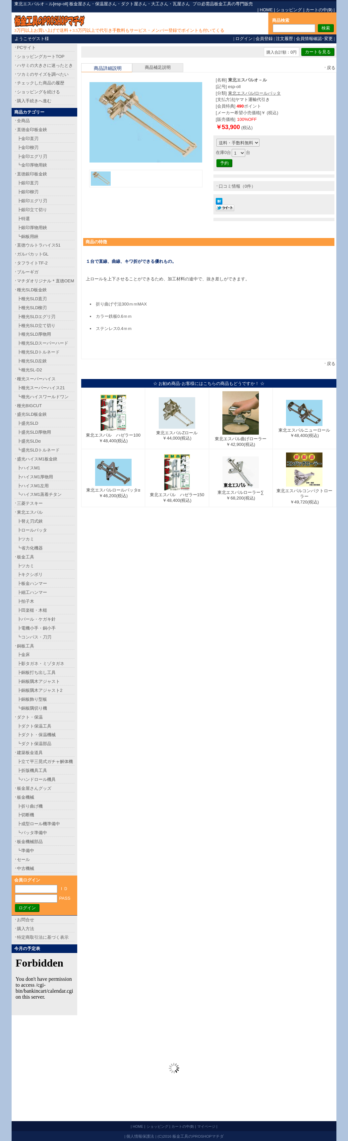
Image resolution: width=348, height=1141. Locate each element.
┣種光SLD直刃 (32, 298)
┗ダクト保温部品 (34, 743)
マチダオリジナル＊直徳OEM (45, 280)
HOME (266, 9)
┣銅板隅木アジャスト (38, 681)
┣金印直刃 (27, 138)
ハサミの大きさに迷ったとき (45, 65)
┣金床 (23, 654)
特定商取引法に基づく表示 (43, 937)
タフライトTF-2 (32, 263)
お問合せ (25, 919)
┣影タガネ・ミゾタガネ (40, 663)
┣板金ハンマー (32, 583)
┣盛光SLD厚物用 (34, 432)
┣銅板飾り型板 (32, 699)
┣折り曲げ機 (30, 806)
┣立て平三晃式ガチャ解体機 (45, 761)
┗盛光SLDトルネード (38, 450)
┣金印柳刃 (27, 147)
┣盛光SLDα (29, 441)
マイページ (206, 1126)
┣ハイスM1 (28, 467)
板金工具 (25, 556)
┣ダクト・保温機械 (36, 734)
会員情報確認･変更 (314, 38)
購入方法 (25, 928)
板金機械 (25, 797)
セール (23, 859)
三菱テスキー (30, 503)
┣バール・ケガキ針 (36, 619)
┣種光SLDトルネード (38, 352)
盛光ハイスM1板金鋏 (37, 458)
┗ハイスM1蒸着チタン (39, 494)
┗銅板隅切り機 (32, 708)
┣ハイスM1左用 (33, 485)
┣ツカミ (25, 539)
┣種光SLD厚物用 (34, 334)
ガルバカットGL (32, 254)
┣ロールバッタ (32, 530)
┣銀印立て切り (32, 209)
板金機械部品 (30, 841)
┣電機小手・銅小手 (36, 628)
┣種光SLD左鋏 (32, 360)
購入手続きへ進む (34, 100)
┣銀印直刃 (27, 182)
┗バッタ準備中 (32, 832)
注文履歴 (284, 38)
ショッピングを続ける (38, 91)
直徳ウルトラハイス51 (38, 245)
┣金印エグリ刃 (32, 156)
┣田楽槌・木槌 (32, 610)
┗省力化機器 (30, 548)
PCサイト (26, 47)
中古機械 (25, 868)
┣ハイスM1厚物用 (35, 476)
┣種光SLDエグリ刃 (36, 316)
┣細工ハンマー (32, 592)
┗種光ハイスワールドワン (43, 396)
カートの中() (319, 9)
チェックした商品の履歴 (40, 82)
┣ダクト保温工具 (34, 726)
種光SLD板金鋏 (32, 289)
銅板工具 (25, 645)
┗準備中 (25, 850)
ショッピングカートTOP (41, 56)
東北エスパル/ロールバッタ (254, 93)
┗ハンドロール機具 (36, 779)
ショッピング (289, 9)
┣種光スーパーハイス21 (41, 387)
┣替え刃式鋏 (30, 521)
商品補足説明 (158, 67)
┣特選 (23, 218)
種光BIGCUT (29, 405)
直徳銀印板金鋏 (32, 173)
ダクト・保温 (30, 717)
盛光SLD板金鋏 (32, 414)
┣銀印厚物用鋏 (32, 227)
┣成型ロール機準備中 (38, 823)
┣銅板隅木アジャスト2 (39, 690)
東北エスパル (30, 512)
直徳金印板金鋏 (32, 129)
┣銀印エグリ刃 (32, 200)
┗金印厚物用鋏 (32, 165)
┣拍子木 (25, 601)
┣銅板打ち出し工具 (36, 672)
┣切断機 (25, 814)
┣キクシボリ (30, 574)
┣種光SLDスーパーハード (42, 343)
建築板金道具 (30, 752)
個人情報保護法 (140, 1136)
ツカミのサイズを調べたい (43, 74)
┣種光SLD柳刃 (32, 307)
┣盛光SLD (27, 423)
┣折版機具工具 (32, 770)
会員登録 (264, 38)
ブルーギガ (27, 271)
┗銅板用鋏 (27, 236)
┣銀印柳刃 (27, 191)
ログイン (244, 38)
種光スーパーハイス (36, 378)
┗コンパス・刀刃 (34, 637)
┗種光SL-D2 (29, 369)
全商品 (23, 120)
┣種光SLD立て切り (36, 325)
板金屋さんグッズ (34, 788)
